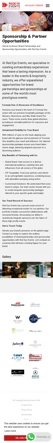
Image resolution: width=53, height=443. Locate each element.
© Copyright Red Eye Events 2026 (26, 400)
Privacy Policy (26, 410)
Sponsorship (26, 415)
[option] (14, 270)
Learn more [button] (10, 430)
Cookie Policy (26, 405)
